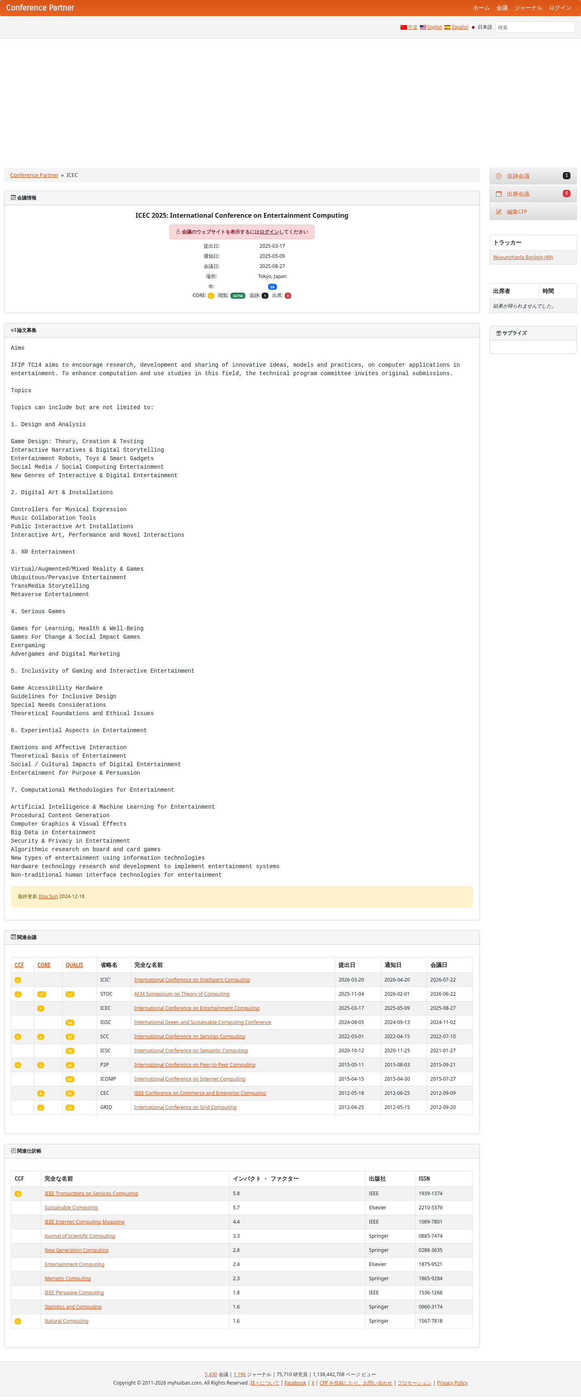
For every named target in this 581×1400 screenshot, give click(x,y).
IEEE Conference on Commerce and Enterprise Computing (200, 1093)
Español (460, 27)
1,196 (239, 1374)
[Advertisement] (291, 99)
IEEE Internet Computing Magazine (84, 1221)
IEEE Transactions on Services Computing (91, 1193)
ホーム (481, 7)
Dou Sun (48, 896)
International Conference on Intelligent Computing (192, 979)
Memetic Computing (68, 1278)
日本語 (485, 27)
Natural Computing (66, 1320)
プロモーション (415, 1382)
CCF (19, 965)
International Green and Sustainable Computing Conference (202, 1022)
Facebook (295, 1382)
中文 (413, 27)
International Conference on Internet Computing (190, 1078)
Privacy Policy (452, 1382)
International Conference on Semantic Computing (191, 1050)
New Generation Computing (77, 1250)
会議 (502, 7)
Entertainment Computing (74, 1264)
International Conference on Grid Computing (185, 1107)
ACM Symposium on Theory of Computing (182, 993)
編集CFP (511, 211)
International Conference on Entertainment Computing (197, 1008)
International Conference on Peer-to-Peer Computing (194, 1064)
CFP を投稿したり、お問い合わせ (355, 1382)
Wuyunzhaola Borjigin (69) (523, 257)
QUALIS (74, 965)
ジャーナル (528, 7)
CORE (43, 965)
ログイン (560, 7)
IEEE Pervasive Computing (74, 1292)
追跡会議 (533, 176)
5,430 (211, 1374)
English (435, 27)
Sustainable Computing (71, 1207)
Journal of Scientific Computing (80, 1235)
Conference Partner (34, 174)
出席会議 (533, 194)
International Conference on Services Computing (189, 1036)
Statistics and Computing (73, 1306)
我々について (264, 1382)
